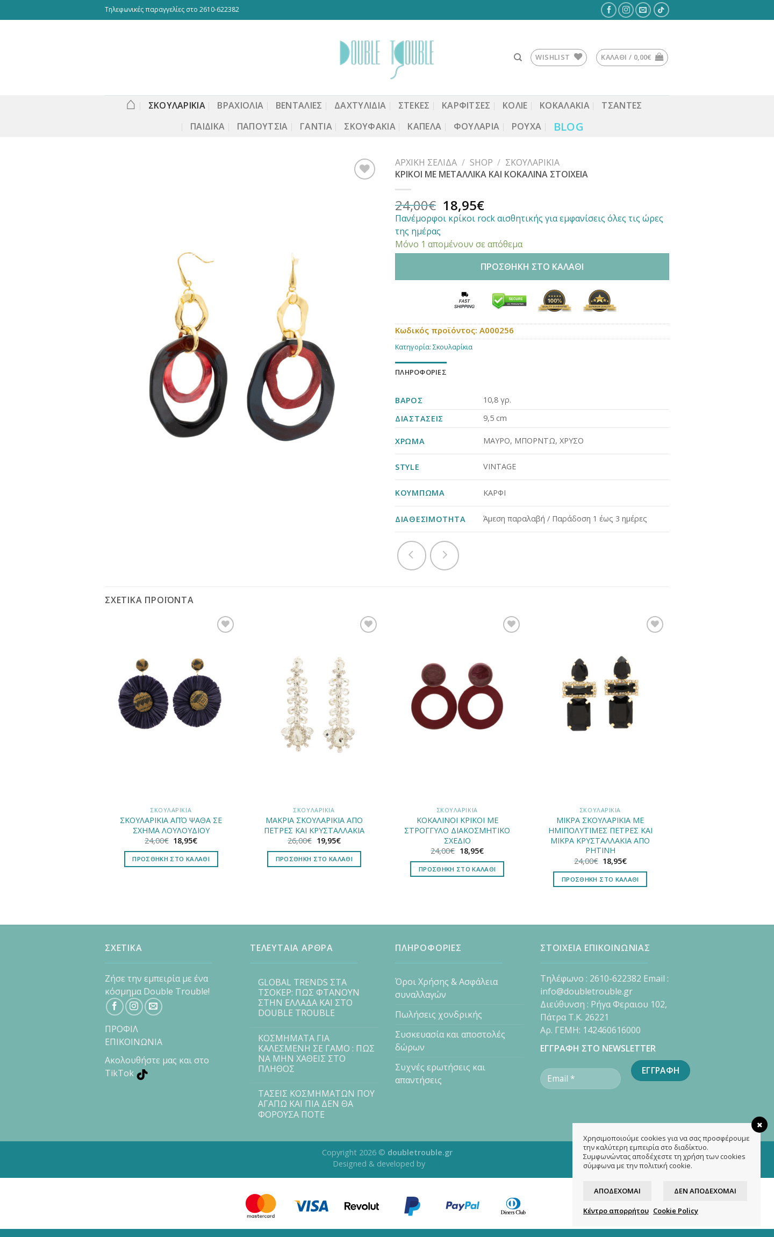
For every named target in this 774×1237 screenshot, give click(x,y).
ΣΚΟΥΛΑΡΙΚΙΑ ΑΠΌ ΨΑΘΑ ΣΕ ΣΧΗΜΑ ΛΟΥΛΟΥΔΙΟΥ (171, 825)
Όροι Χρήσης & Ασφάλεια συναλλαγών (446, 988)
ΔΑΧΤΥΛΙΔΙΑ (360, 105)
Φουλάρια (477, 126)
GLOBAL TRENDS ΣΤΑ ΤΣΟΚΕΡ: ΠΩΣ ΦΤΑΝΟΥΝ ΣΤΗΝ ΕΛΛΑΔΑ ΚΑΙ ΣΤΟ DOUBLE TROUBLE (309, 998)
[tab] (421, 372)
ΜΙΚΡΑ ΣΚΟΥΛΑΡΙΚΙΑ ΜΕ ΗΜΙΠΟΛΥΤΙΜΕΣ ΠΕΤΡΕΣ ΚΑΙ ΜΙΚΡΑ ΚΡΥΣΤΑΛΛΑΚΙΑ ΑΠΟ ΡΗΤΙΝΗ (600, 835)
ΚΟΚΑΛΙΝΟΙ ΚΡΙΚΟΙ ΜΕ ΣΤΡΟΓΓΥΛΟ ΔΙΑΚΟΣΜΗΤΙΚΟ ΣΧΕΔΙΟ (457, 830)
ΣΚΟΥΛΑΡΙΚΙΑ (177, 105)
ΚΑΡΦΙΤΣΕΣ (466, 105)
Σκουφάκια (370, 126)
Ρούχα (527, 126)
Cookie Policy (675, 1210)
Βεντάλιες (299, 105)
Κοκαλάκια (565, 105)
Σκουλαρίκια (532, 162)
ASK (434, 1164)
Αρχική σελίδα (426, 162)
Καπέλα (424, 126)
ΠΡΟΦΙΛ (121, 1029)
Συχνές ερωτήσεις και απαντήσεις (440, 1073)
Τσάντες (621, 105)
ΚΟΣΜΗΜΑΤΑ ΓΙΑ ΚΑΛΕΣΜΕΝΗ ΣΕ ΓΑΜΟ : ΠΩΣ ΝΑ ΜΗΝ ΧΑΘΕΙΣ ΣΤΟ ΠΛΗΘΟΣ (316, 1054)
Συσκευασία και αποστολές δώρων (450, 1040)
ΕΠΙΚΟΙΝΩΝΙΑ (133, 1042)
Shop (481, 162)
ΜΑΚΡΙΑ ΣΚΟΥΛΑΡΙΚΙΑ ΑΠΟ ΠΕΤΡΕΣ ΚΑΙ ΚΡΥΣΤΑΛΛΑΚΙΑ (314, 825)
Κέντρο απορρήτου (616, 1210)
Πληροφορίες (421, 372)
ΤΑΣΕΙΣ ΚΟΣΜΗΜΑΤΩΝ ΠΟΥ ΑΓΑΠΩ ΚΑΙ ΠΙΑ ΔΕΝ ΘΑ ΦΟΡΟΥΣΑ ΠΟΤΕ (316, 1104)
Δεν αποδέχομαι (705, 1191)
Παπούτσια (262, 126)
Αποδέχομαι (617, 1191)
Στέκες (414, 105)
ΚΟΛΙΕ (515, 105)
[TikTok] (661, 9)
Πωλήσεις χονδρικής (438, 1014)
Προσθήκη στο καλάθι (532, 267)
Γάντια (316, 126)
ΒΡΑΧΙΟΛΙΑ (240, 105)
